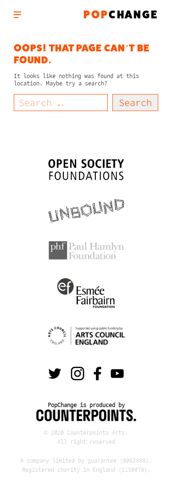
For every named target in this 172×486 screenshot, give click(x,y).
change (120, 14)
